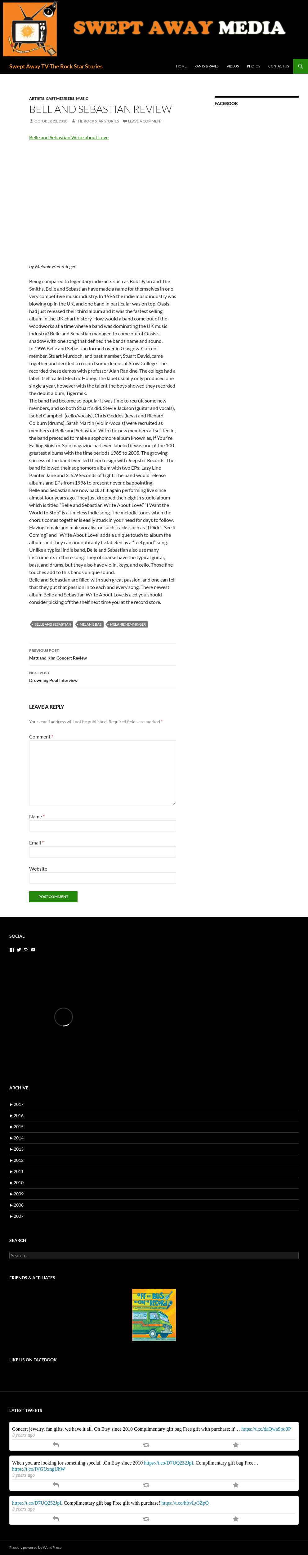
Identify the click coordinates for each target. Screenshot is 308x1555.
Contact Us (278, 66)
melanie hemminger (128, 624)
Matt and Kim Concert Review (102, 653)
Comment (41, 736)
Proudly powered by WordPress (35, 1547)
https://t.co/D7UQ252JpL (169, 1462)
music (82, 98)
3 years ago (23, 1435)
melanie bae (90, 624)
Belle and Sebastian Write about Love (69, 137)
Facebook (226, 103)
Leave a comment (145, 121)
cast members (60, 98)
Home (181, 66)
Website (38, 869)
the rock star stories (97, 121)
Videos (233, 66)
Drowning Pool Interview (102, 676)
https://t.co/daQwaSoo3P (266, 1429)
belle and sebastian (52, 624)
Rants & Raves (206, 66)
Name (37, 816)
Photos (253, 66)
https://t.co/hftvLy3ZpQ (185, 1503)
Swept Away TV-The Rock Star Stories (56, 66)
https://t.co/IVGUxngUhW (38, 1469)
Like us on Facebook (33, 1359)
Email (36, 842)
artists (36, 98)
